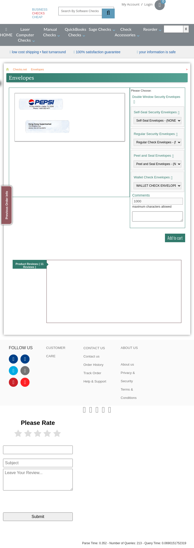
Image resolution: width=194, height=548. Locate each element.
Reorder (150, 29)
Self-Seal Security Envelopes (155, 112)
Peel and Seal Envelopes (152, 155)
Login (148, 4)
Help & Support (94, 381)
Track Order (92, 373)
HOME (6, 32)
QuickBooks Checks (75, 32)
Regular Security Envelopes (154, 134)
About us (127, 364)
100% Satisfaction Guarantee (98, 52)
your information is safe (157, 52)
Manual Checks (50, 32)
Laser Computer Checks (25, 34)
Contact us (91, 356)
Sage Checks (100, 29)
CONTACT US (94, 348)
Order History (93, 365)
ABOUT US (129, 348)
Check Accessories (125, 32)
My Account (130, 4)
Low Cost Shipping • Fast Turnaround (39, 52)
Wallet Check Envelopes (151, 177)
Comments (141, 195)
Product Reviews (30, 265)
